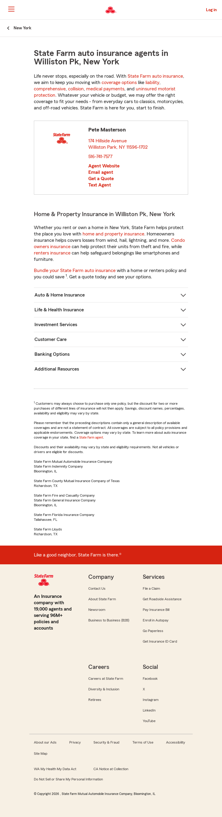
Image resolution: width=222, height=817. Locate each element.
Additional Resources (56, 369)
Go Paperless (153, 631)
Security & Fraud (106, 742)
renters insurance (52, 253)
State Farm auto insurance (155, 76)
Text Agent (99, 185)
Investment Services (55, 324)
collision (76, 88)
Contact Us (97, 588)
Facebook (150, 678)
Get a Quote (101, 178)
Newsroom (96, 609)
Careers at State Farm (105, 678)
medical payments (105, 88)
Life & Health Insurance (59, 309)
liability (152, 82)
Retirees (94, 700)
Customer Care (50, 339)
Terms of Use (142, 742)
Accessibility (175, 742)
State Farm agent (91, 437)
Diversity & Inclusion (103, 689)
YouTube (149, 721)
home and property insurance (113, 234)
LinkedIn (149, 710)
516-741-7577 (100, 156)
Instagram (150, 700)
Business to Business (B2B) (108, 620)
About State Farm (102, 599)
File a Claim (151, 588)
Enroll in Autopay (155, 620)
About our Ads (45, 742)
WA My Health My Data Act (55, 769)
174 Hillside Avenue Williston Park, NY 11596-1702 (118, 144)
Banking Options (52, 354)
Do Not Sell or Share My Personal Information (68, 779)
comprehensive (50, 88)
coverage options (119, 82)
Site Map (40, 753)
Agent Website (103, 166)
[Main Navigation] (11, 9)
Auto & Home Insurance (59, 295)
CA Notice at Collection (110, 769)
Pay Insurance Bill (156, 609)
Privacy (75, 742)
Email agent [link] (100, 172)
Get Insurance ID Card (160, 641)
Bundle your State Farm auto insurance (75, 270)
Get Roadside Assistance (162, 599)
